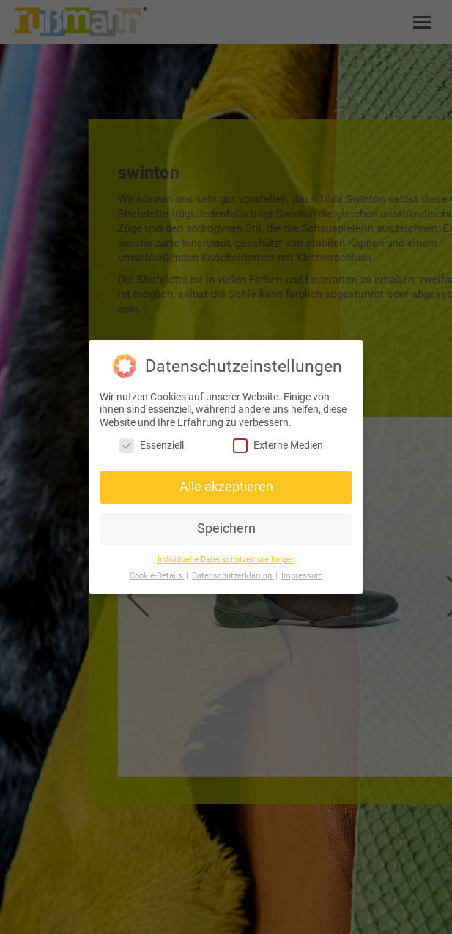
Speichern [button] (226, 528)
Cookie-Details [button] (157, 575)
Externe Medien (278, 445)
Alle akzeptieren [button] (226, 486)
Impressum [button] (302, 575)
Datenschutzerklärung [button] (233, 575)
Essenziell (151, 445)
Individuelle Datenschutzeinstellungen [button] (226, 559)
